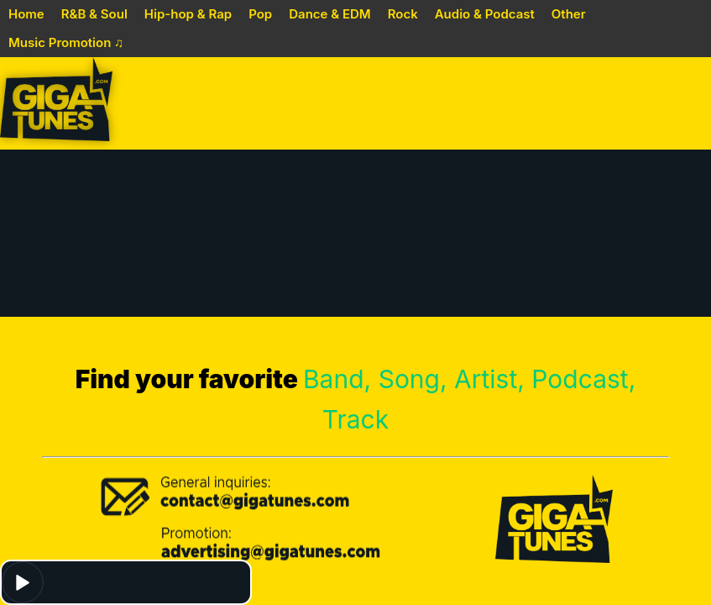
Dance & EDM (329, 14)
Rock (403, 14)
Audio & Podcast (485, 14)
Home (26, 14)
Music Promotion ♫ (65, 42)
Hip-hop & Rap (188, 14)
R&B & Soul (94, 14)
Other (569, 14)
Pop (260, 14)
